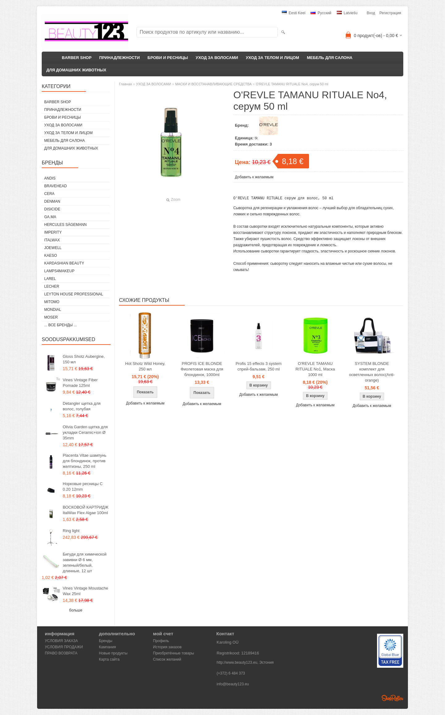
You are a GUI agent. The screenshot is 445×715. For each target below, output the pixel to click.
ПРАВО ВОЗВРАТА (61, 653)
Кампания (107, 647)
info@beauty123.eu (233, 684)
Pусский (321, 13)
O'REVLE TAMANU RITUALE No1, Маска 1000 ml (315, 372)
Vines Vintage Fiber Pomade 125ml (80, 383)
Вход (371, 13)
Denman (52, 201)
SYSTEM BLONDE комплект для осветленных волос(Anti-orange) (372, 374)
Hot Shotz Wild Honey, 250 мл (145, 369)
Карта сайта (109, 659)
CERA (49, 194)
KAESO (50, 255)
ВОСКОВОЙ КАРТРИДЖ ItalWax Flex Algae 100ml (85, 510)
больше (76, 610)
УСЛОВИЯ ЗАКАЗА (61, 641)
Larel (50, 279)
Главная (125, 84)
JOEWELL (52, 248)
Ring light (71, 530)
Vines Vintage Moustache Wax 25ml (85, 591)
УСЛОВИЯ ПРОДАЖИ (64, 647)
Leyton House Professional (73, 294)
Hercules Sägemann (65, 224)
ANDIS (50, 178)
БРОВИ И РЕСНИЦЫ (167, 57)
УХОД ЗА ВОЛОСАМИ (217, 57)
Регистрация (390, 13)
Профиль (161, 641)
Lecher (51, 286)
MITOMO (51, 302)
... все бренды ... (60, 325)
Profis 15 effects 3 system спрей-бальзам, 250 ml (258, 369)
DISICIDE (52, 209)
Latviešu (347, 13)
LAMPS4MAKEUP (59, 271)
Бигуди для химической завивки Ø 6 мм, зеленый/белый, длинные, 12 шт (85, 562)
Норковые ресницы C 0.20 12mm (83, 486)
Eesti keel (293, 13)
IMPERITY (53, 232)
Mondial (52, 309)
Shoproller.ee (392, 698)
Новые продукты (113, 653)
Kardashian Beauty (64, 263)
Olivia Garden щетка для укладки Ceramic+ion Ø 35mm (85, 432)
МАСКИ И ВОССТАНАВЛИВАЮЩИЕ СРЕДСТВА (213, 84)
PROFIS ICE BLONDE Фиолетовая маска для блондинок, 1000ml (201, 372)
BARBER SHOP (76, 57)
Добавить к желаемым (254, 177)
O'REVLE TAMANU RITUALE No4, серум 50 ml (292, 84)
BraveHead (55, 186)
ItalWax (52, 240)
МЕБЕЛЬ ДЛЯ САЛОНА (330, 57)
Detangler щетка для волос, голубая (81, 406)
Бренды (105, 641)
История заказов (167, 647)
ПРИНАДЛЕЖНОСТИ (119, 57)
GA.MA (50, 217)
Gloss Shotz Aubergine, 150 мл (84, 359)
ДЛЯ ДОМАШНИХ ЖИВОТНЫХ (76, 70)
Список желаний (167, 659)
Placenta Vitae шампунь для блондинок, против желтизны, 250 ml (84, 461)
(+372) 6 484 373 (231, 673)
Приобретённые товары (173, 653)
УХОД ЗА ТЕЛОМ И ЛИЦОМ (272, 57)
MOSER (51, 317)
